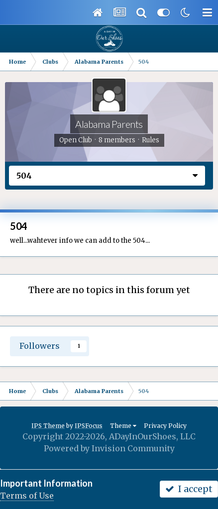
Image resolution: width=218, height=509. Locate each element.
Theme (123, 425)
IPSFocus (89, 425)
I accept (189, 489)
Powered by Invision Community (109, 448)
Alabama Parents (109, 124)
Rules (150, 140)
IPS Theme (48, 425)
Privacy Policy (165, 425)
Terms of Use (27, 496)
